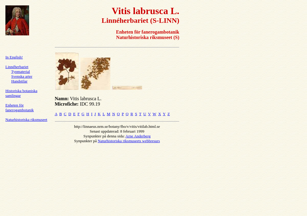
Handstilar (19, 81)
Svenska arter (21, 76)
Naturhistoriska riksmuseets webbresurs (129, 141)
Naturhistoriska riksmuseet (26, 119)
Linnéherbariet (16, 66)
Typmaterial (20, 71)
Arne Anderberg (138, 136)
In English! (14, 57)
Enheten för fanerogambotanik (19, 107)
